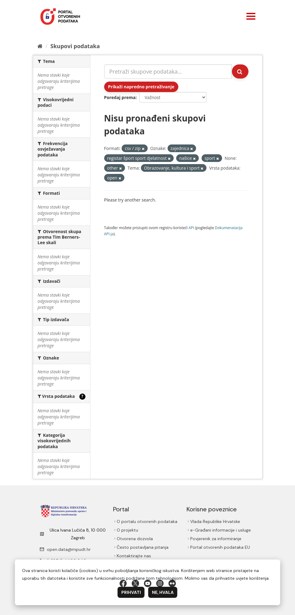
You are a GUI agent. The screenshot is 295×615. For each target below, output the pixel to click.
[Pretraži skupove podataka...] (168, 71)
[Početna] (40, 46)
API (191, 227)
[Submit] (240, 71)
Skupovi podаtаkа (75, 46)
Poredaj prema (120, 97)
